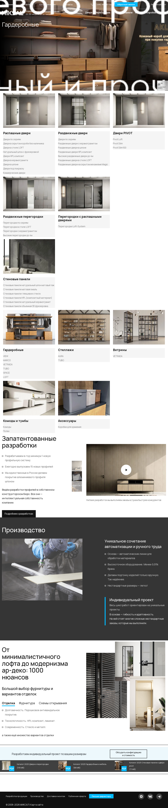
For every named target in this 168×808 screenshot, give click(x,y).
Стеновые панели (123, 12)
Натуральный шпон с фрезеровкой (21, 151)
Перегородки (102, 12)
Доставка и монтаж (56, 796)
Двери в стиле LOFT (13, 147)
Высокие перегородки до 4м (17, 235)
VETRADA (7, 364)
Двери (88, 12)
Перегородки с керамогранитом (20, 231)
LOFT (6, 377)
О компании (7, 4)
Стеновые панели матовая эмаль (20, 289)
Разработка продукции (16, 796)
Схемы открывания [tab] (53, 703)
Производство (37, 796)
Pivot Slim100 (119, 147)
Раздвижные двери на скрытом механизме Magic (83, 164)
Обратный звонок (126, 4)
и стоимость (128, 754)
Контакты (68, 4)
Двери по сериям (12, 139)
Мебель (139, 12)
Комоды (7, 426)
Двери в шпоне (10, 164)
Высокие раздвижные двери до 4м (75, 156)
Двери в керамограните (15, 160)
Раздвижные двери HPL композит (75, 151)
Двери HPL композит (13, 156)
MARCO (7, 360)
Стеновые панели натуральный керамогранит (27, 301)
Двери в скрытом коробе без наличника (23, 143)
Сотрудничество (47, 4)
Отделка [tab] (8, 703)
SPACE (6, 372)
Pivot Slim (118, 143)
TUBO (6, 368)
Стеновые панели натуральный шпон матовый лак (28, 285)
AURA (60, 356)
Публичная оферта (77, 796)
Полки (6, 431)
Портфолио (26, 4)
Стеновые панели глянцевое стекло (22, 293)
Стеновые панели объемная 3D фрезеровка (25, 306)
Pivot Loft (117, 139)
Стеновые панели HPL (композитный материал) (27, 297)
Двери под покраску (13, 168)
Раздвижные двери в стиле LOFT (75, 160)
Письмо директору (101, 796)
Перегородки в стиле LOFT (17, 226)
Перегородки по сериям (15, 222)
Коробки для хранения (69, 426)
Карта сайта (36, 804)
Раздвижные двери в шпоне (72, 147)
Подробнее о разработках (19, 513)
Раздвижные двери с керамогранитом (77, 143)
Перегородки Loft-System (71, 226)
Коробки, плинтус (156, 12)
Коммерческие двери (14, 172)
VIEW (5, 356)
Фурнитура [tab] (27, 703)
